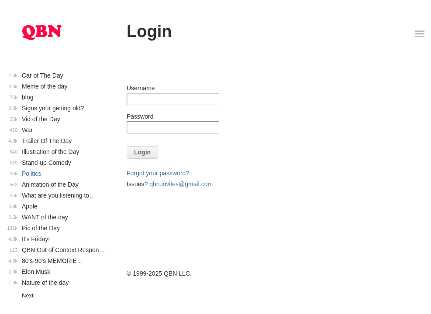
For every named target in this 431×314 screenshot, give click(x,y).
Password (140, 116)
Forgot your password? (158, 173)
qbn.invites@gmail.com (181, 184)
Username (141, 88)
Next (28, 295)
